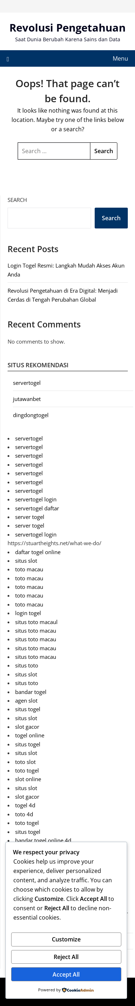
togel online (29, 735)
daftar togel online (37, 552)
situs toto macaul (36, 621)
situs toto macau (35, 630)
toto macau (29, 569)
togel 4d (25, 805)
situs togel (27, 709)
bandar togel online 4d (43, 840)
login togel (28, 613)
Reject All (66, 957)
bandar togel (30, 691)
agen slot (26, 700)
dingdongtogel (31, 415)
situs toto (26, 665)
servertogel (27, 382)
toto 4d (24, 814)
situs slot (26, 560)
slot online (28, 779)
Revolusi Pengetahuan (67, 27)
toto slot (25, 761)
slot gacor (27, 726)
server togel (29, 516)
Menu (120, 58)
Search (17, 199)
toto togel (27, 770)
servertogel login (36, 499)
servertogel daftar (37, 508)
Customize (66, 939)
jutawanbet (27, 398)
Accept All (66, 974)
